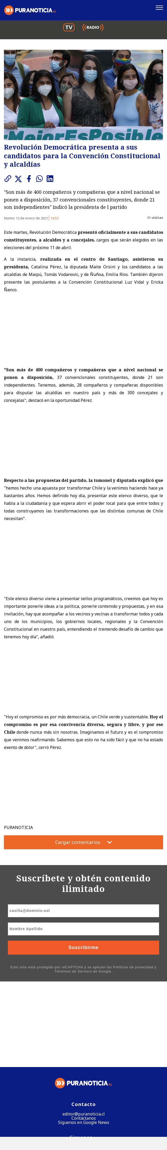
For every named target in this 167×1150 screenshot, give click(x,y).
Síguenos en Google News (83, 1037)
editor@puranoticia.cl (83, 1028)
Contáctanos (83, 1033)
